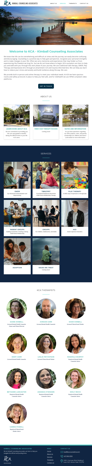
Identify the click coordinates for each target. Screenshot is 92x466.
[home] (22, 3)
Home (49, 451)
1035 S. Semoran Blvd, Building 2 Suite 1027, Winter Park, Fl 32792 (74, 461)
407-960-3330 (68, 456)
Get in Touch (46, 86)
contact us (84, 3)
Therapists (73, 3)
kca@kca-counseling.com (72, 452)
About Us (50, 454)
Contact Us (50, 463)
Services (63, 3)
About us (53, 3)
